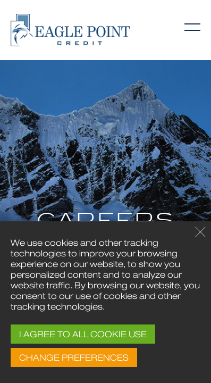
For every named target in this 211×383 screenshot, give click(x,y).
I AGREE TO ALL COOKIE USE (83, 334)
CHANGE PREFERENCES (74, 357)
